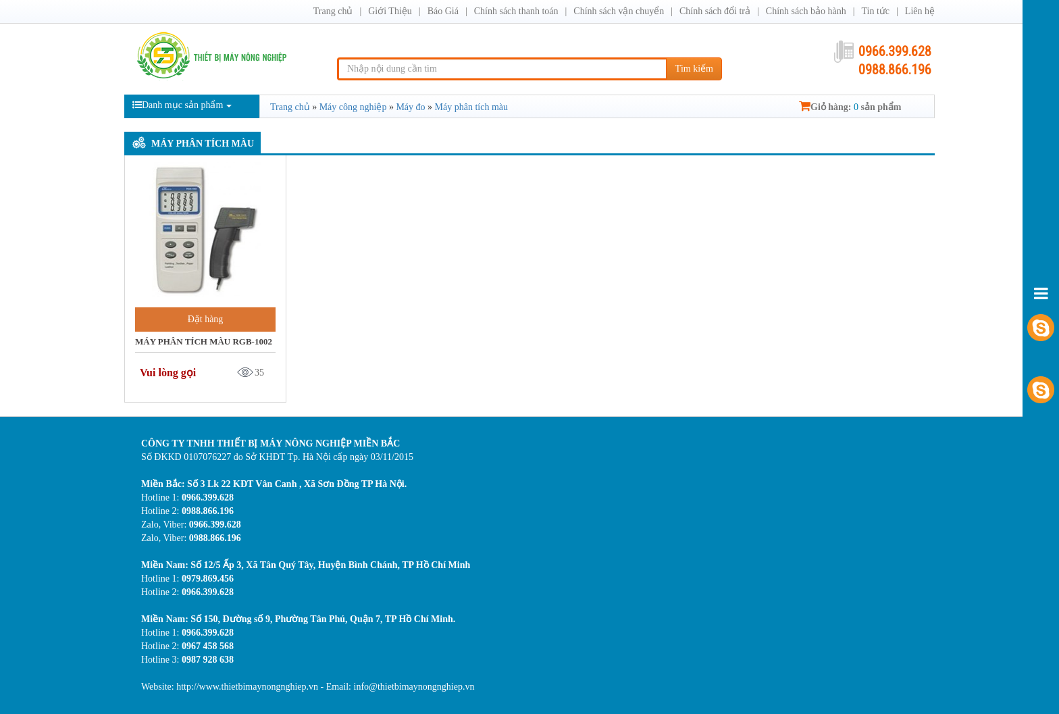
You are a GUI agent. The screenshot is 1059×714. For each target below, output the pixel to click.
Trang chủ (333, 11)
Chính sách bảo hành (806, 11)
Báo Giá (443, 11)
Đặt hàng (206, 319)
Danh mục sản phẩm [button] (182, 105)
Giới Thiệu (390, 11)
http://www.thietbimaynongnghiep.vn (248, 687)
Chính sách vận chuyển (618, 11)
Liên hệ (920, 11)
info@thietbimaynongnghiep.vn (414, 687)
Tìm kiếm (694, 68)
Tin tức (875, 11)
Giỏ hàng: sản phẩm (850, 107)
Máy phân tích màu (202, 143)
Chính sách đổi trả (714, 11)
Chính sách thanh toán (516, 11)
